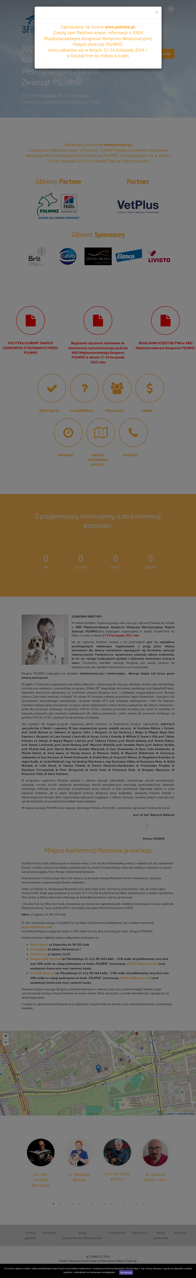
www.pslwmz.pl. (120, 27)
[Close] (156, 12)
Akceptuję (126, 1272)
